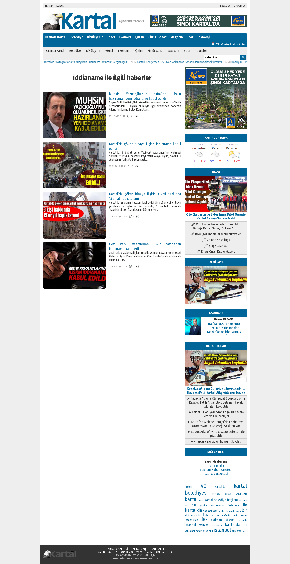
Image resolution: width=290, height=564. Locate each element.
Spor (189, 37)
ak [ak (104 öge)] (186, 506)
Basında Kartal (56, 37)
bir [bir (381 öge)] (244, 511)
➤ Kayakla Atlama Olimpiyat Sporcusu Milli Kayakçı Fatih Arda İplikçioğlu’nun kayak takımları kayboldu (216, 403)
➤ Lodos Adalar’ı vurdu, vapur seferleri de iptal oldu (216, 434)
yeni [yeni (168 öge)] (215, 511)
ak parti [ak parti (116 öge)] (243, 500)
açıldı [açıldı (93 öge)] (222, 511)
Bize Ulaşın (149, 556)
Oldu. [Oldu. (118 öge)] (236, 515)
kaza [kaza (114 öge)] (201, 500)
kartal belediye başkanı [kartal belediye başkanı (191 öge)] (221, 500)
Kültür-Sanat (157, 37)
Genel (110, 37)
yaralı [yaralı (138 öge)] (244, 516)
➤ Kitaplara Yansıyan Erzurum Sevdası (216, 442)
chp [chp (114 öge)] (234, 531)
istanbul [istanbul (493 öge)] (222, 530)
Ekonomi (125, 37)
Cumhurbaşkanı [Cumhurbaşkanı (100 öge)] (233, 511)
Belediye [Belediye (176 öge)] (233, 506)
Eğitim (139, 37)
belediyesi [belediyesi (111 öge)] (216, 525)
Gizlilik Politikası (134, 556)
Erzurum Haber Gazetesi (216, 470)
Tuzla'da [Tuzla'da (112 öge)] (242, 520)
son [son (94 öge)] (244, 531)
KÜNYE (60, 5)
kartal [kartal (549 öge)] (191, 499)
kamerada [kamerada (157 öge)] (217, 506)
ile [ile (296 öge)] (245, 505)
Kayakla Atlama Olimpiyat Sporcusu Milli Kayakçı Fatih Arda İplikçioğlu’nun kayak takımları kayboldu (216, 391)
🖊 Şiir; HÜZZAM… (216, 246)
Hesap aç (225, 5)
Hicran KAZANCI (224, 319)
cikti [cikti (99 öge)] (245, 525)
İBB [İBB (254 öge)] (204, 520)
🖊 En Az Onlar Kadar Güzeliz (216, 252)
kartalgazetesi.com (111, 552)
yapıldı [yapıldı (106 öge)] (203, 506)
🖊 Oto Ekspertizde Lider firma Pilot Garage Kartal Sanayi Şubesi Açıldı (216, 227)
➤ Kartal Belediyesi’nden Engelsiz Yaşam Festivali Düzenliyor (216, 415)
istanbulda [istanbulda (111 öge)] (196, 516)
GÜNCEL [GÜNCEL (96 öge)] (189, 487)
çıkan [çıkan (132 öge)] (228, 494)
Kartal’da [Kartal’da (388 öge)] (193, 511)
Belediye (76, 37)
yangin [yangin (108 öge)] (199, 531)
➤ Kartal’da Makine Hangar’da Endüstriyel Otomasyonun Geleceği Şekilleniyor (216, 424)
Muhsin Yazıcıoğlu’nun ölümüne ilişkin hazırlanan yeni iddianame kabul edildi (145, 96)
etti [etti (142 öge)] (187, 516)
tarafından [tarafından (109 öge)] (226, 516)
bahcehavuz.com (150, 559)
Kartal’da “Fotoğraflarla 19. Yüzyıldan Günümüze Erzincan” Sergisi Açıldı (89, 62)
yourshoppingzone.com (123, 559)
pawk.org (138, 559)
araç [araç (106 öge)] (239, 531)
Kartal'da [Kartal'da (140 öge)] (220, 487)
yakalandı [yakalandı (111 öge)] (190, 531)
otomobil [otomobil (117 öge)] (208, 531)
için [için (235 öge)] (193, 505)
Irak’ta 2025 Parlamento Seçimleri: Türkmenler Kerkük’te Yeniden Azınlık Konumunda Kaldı (224, 330)
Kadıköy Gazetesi (216, 474)
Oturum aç (239, 5)
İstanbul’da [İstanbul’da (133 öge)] (191, 520)
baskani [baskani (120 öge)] (207, 511)
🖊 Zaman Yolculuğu (216, 240)
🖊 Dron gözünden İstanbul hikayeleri (216, 234)
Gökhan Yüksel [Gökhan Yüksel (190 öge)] (223, 520)
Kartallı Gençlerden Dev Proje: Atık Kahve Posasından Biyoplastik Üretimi (183, 62)
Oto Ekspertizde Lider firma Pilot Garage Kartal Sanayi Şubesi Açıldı (216, 215)
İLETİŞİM (49, 5)
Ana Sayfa (120, 556)
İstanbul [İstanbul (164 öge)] (190, 525)
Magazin (176, 37)
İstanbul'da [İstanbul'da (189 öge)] (211, 516)
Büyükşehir (95, 37)
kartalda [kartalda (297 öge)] (232, 524)
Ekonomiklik (216, 466)
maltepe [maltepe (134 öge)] (203, 525)
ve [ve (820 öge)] (203, 486)
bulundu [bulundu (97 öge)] (216, 494)
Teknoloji (203, 37)
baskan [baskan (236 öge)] (241, 493)
